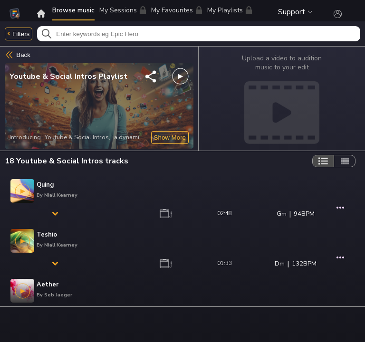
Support (295, 12)
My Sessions (122, 10)
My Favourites (176, 12)
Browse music (73, 10)
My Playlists (229, 10)
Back (17, 54)
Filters (18, 34)
